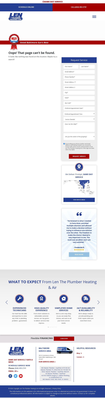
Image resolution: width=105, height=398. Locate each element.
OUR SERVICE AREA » (47, 362)
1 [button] (49, 328)
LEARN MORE (64, 338)
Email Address (69, 72)
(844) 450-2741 (81, 7)
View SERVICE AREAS (79, 200)
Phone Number (70, 77)
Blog (78, 353)
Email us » (13, 371)
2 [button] (51, 328)
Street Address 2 (70, 87)
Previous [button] (8, 302)
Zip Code (68, 103)
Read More (79, 254)
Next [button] (97, 302)
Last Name (85, 66)
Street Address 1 (70, 82)
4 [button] (54, 328)
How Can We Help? (71, 124)
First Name (68, 66)
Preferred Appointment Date (74, 108)
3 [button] (52, 328)
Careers (79, 357)
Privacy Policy (57, 388)
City (66, 92)
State (67, 98)
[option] (19, 308)
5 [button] (56, 328)
